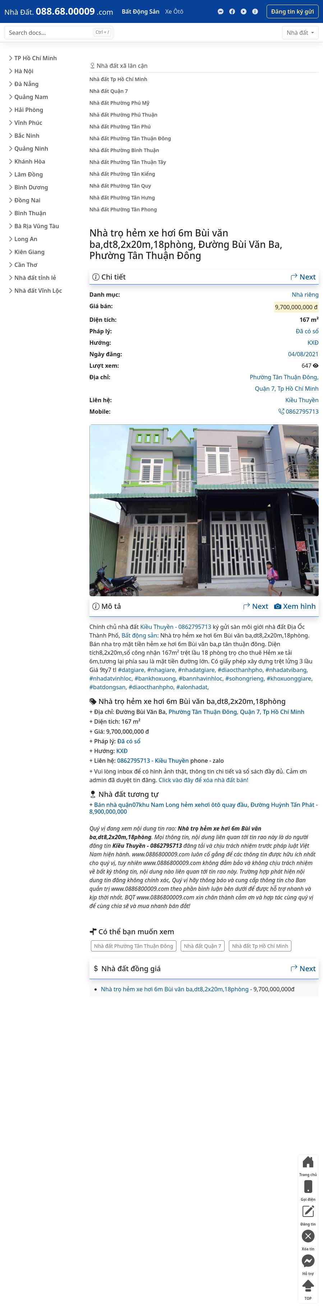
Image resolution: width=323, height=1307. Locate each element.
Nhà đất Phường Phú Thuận (123, 114)
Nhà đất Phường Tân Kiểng (122, 173)
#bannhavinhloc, (202, 678)
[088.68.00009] (58, 11)
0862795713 (298, 411)
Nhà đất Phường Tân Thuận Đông (133, 945)
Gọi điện (307, 1189)
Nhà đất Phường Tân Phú (120, 126)
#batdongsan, (109, 687)
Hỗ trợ (307, 1264)
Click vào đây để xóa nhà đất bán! (204, 780)
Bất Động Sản (141, 11)
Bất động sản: (140, 635)
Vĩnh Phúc (28, 123)
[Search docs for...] (58, 32)
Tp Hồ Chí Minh (298, 388)
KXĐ (313, 343)
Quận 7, (266, 388)
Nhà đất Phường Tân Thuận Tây (127, 162)
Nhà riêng (305, 294)
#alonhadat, (192, 687)
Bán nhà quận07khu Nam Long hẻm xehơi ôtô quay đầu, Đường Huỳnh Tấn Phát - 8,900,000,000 (203, 808)
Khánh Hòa (29, 161)
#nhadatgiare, (198, 670)
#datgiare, (132, 670)
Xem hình (295, 606)
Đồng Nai (27, 200)
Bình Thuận (30, 213)
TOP (307, 1288)
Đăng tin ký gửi (292, 11)
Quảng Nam (31, 97)
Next (303, 277)
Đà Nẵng (26, 84)
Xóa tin (307, 1239)
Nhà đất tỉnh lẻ (35, 278)
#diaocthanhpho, (242, 670)
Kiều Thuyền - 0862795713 (175, 627)
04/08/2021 (303, 354)
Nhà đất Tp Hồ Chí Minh (260, 945)
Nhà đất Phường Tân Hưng (122, 197)
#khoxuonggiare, (290, 678)
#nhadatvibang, (287, 670)
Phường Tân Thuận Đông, (284, 377)
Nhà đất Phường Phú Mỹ (119, 102)
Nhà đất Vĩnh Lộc (38, 291)
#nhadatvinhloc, (112, 678)
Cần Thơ (25, 265)
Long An (25, 239)
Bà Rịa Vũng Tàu (36, 226)
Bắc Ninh (27, 136)
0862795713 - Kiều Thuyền (153, 761)
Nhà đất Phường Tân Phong (123, 209)
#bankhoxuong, (156, 678)
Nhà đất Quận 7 (202, 945)
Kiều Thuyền (302, 400)
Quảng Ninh (31, 148)
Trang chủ (308, 1165)
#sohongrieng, (246, 678)
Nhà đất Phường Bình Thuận (124, 150)
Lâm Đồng (28, 174)
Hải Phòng (28, 110)
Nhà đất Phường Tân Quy (120, 185)
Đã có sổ (307, 331)
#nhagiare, (162, 670)
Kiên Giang (29, 252)
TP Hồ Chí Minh (35, 58)
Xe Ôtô (174, 11)
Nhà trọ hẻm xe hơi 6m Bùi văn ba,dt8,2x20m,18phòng (175, 989)
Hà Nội (23, 71)
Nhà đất (298, 33)
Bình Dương (31, 187)
